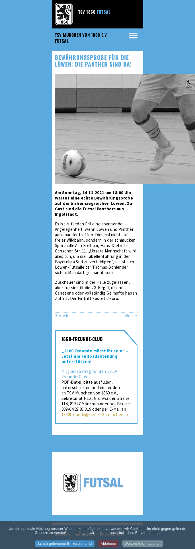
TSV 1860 (94, 12)
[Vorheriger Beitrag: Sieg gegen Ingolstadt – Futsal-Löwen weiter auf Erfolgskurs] (61, 315)
